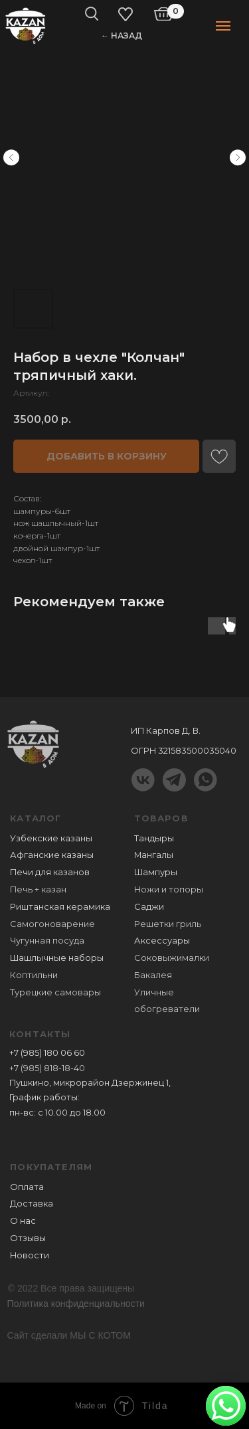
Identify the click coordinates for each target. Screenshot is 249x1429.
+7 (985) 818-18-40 (47, 1068)
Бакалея (153, 975)
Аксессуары (162, 941)
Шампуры (155, 872)
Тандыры (154, 838)
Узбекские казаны (51, 838)
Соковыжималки (171, 958)
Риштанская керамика (60, 907)
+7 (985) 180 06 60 (47, 1053)
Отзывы (28, 1238)
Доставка (31, 1204)
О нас (23, 1221)
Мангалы (153, 855)
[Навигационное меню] (223, 26)
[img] (25, 24)
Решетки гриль (167, 924)
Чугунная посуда (47, 941)
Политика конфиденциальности (76, 1303)
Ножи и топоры (168, 889)
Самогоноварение (52, 924)
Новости (29, 1255)
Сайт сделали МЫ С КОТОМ (69, 1335)
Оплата (27, 1187)
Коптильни (34, 975)
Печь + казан (38, 889)
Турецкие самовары (55, 992)
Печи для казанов (50, 872)
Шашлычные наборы (57, 958)
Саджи (149, 907)
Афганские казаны (52, 855)
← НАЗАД (121, 36)
